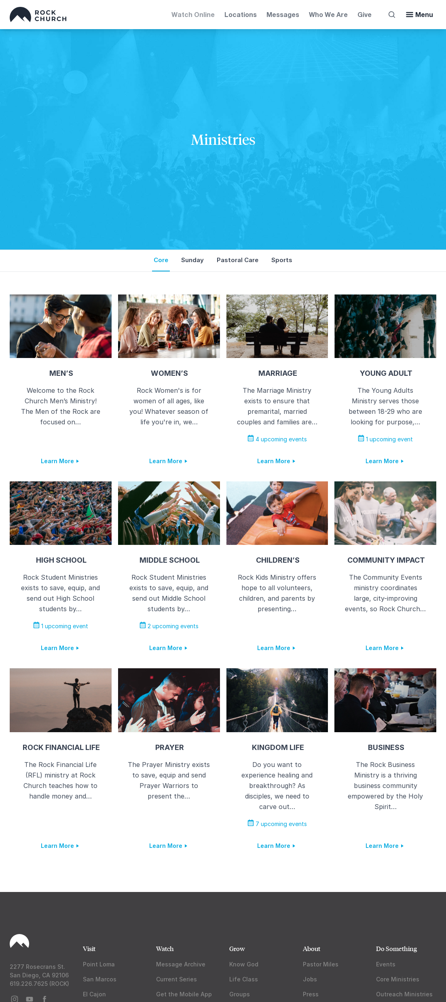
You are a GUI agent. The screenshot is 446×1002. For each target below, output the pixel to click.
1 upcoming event (385, 439)
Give (364, 14)
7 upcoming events (277, 823)
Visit (89, 948)
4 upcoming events (277, 439)
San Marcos (99, 979)
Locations (240, 14)
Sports (281, 260)
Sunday (192, 260)
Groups (239, 994)
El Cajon (94, 994)
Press (311, 994)
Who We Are (328, 14)
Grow (237, 948)
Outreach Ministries (404, 994)
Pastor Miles (320, 964)
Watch (165, 948)
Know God (243, 964)
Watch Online (193, 14)
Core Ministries (397, 979)
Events (385, 964)
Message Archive (180, 964)
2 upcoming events (169, 626)
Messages (282, 14)
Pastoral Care (237, 260)
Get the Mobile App (184, 994)
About (311, 948)
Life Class (243, 979)
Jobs (310, 979)
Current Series (176, 979)
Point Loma (99, 964)
